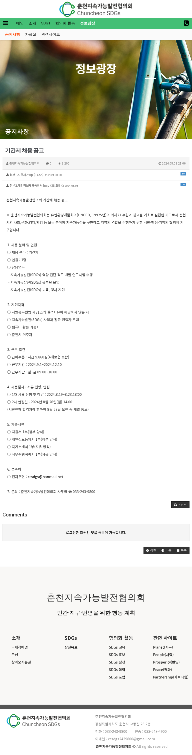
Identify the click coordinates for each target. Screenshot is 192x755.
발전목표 (71, 647)
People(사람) (163, 654)
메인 (20, 23)
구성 (15, 654)
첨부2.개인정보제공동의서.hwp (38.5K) (96, 185)
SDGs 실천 (117, 662)
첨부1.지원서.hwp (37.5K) (96, 174)
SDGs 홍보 (117, 654)
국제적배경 (20, 647)
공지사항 (12, 34)
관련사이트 (50, 34)
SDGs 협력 (117, 669)
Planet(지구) (163, 647)
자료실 (30, 34)
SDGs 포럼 (117, 676)
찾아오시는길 (21, 662)
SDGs (45, 23)
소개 (32, 23)
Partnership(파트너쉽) (170, 676)
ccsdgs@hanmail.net (45, 476)
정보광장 (87, 23)
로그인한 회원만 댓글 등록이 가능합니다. (96, 532)
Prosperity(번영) (166, 662)
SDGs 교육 (117, 647)
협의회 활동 (65, 23)
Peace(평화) (162, 669)
